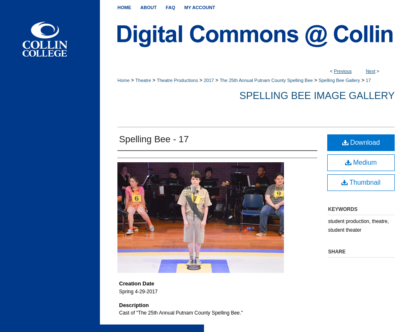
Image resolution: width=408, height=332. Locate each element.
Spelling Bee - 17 (154, 139)
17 (368, 80)
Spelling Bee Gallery (339, 80)
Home (123, 80)
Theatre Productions (177, 80)
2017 (209, 80)
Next (371, 71)
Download (361, 142)
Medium (361, 162)
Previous (343, 71)
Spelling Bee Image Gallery (317, 95)
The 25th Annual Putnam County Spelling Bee (266, 80)
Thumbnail (361, 182)
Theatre (143, 80)
